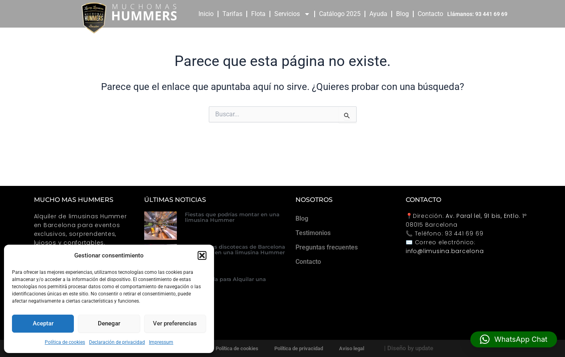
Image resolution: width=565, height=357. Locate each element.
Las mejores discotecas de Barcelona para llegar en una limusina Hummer (235, 249)
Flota (258, 14)
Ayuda (378, 14)
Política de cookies (65, 342)
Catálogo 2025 (340, 14)
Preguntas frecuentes (326, 247)
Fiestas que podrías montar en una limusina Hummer (232, 217)
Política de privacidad (298, 348)
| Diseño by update (408, 348)
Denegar (109, 323)
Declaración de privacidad (117, 342)
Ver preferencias (175, 323)
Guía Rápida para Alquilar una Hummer (225, 282)
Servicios (292, 14)
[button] (202, 255)
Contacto (430, 14)
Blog (402, 14)
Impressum (161, 342)
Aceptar (43, 323)
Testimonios (313, 233)
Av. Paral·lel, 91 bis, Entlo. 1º (486, 216)
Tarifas (232, 14)
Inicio (206, 14)
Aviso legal (351, 348)
